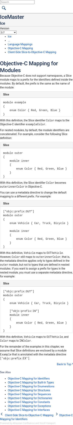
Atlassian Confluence (24, 423)
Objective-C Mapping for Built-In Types (31, 382)
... (9, 40)
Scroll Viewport (47, 423)
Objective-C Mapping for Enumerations (31, 386)
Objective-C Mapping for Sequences (29, 394)
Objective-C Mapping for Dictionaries (30, 398)
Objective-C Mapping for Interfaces (29, 409)
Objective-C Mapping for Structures (29, 390)
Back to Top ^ (65, 364)
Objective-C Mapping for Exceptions (29, 406)
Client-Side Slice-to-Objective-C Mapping (32, 52)
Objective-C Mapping (20, 48)
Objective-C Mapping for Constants (29, 402)
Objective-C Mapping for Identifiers (29, 378)
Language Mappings (20, 44)
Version (4, 28)
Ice (9, 36)
